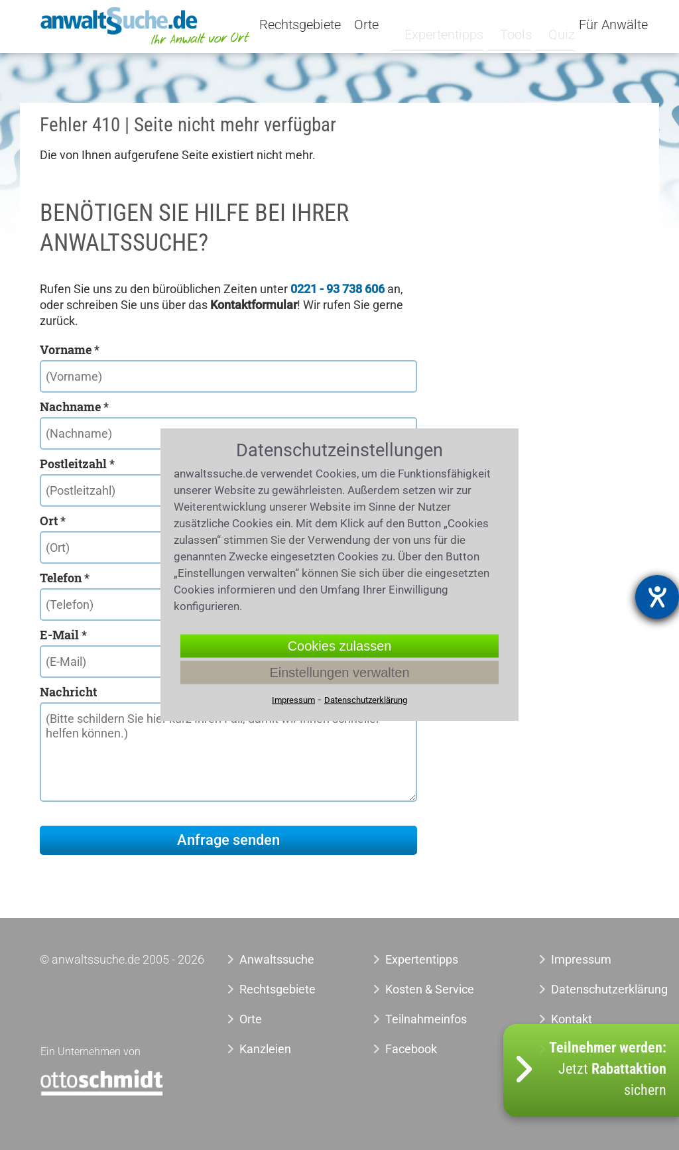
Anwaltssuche (276, 959)
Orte (382, 25)
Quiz (551, 24)
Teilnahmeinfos (426, 1019)
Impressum (581, 959)
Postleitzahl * (77, 464)
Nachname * (74, 407)
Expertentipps (443, 24)
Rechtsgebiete (316, 25)
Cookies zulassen (340, 646)
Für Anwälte (613, 25)
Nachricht (68, 692)
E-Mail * (63, 635)
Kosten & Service (429, 989)
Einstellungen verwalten (339, 672)
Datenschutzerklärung (588, 989)
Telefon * (65, 578)
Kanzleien (265, 1049)
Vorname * (69, 349)
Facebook (411, 1049)
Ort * (53, 521)
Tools (509, 24)
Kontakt (571, 1019)
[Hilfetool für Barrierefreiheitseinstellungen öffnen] (657, 597)
